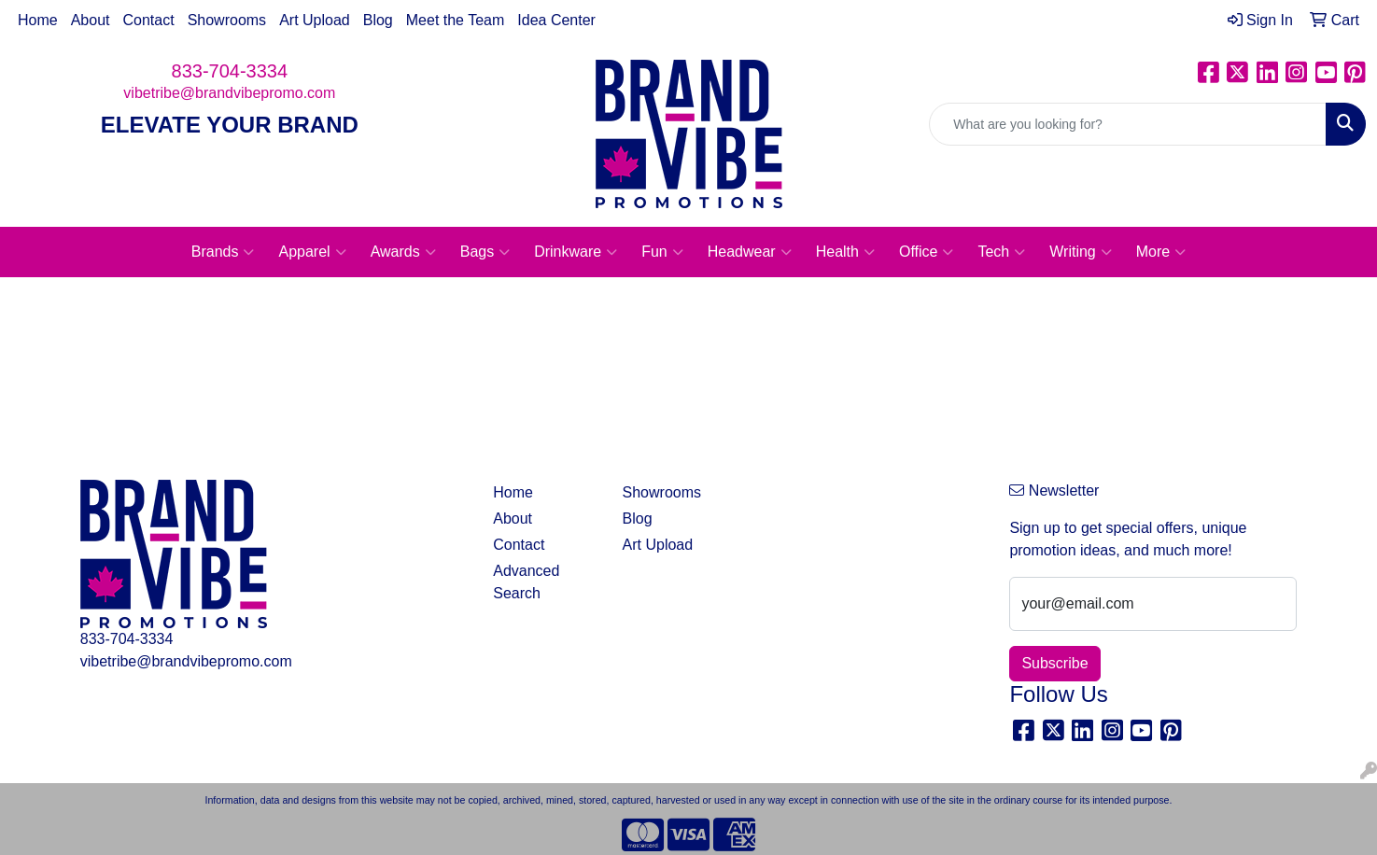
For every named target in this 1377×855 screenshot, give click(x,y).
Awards (403, 252)
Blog (378, 20)
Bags (485, 252)
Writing (1080, 252)
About (90, 20)
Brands (223, 252)
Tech (1001, 252)
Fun (662, 252)
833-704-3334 (230, 71)
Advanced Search (526, 582)
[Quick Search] (1128, 124)
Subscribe (1054, 663)
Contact (149, 20)
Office (926, 252)
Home (38, 20)
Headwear (750, 252)
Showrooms (227, 20)
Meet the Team (455, 20)
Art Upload (314, 20)
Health (845, 252)
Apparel (311, 252)
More (1161, 252)
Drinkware (575, 252)
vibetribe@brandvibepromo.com (229, 93)
